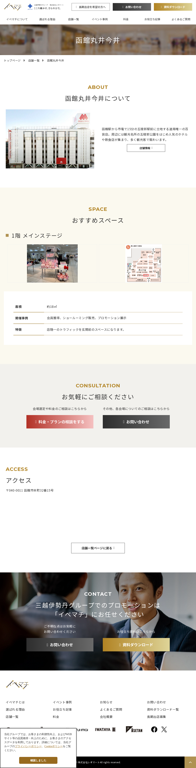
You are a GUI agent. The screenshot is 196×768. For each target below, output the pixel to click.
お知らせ (106, 702)
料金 (126, 19)
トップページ (12, 60)
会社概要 (106, 716)
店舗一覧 (73, 19)
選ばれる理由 (47, 19)
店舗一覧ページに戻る (97, 548)
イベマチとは (15, 702)
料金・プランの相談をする (61, 421)
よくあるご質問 (181, 19)
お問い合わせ (133, 7)
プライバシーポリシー (28, 746)
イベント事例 (100, 19)
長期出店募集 (156, 716)
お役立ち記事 (152, 19)
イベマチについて (17, 19)
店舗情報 (145, 148)
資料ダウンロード (174, 7)
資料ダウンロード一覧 (163, 709)
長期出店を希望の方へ (92, 7)
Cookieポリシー (53, 746)
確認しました (38, 760)
